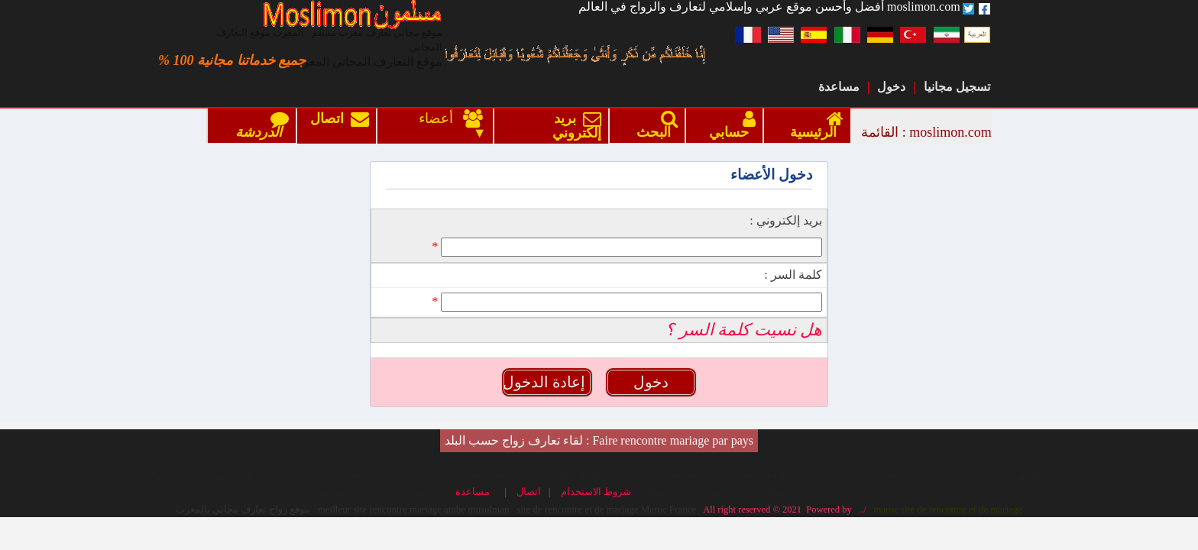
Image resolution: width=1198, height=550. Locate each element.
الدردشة (258, 126)
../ (860, 452)
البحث (654, 126)
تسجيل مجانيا (957, 86)
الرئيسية (813, 126)
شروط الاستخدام (599, 435)
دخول (891, 86)
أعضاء (440, 119)
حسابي (729, 126)
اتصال (339, 126)
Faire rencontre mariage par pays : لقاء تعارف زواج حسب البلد (599, 383)
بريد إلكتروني (573, 126)
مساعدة (839, 86)
